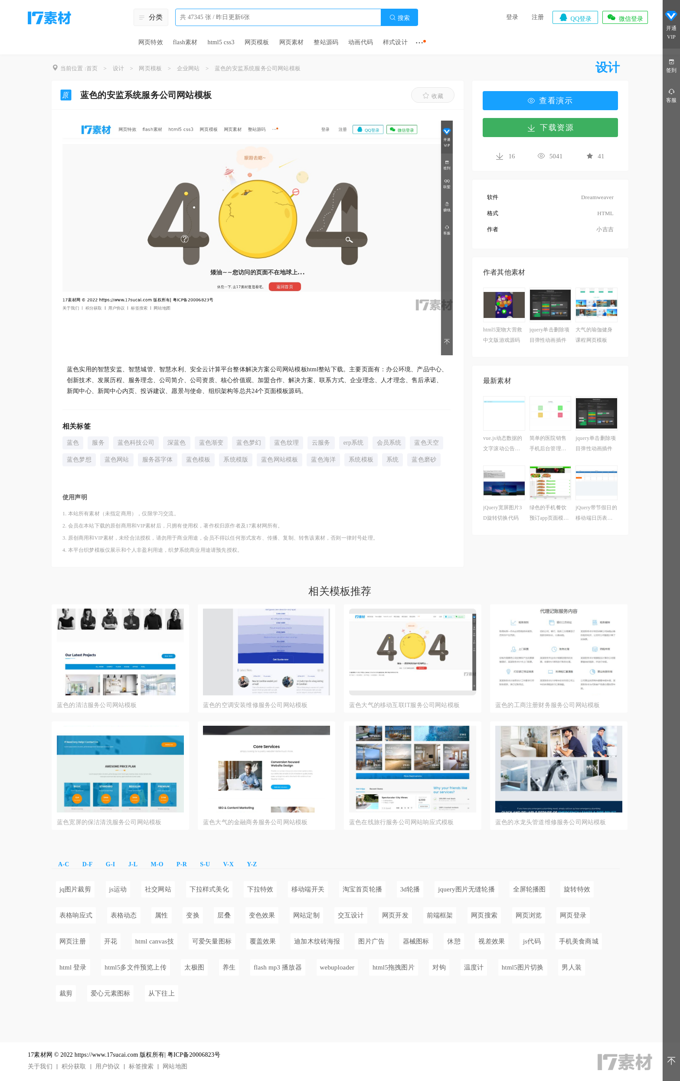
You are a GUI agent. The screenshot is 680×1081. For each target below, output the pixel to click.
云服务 (321, 442)
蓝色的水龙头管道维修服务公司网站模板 (550, 822)
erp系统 (353, 442)
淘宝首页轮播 (362, 889)
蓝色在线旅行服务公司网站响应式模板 (401, 822)
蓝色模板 (198, 459)
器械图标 (416, 941)
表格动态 (124, 915)
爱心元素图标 (110, 993)
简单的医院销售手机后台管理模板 (548, 444)
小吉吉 (605, 229)
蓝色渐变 (211, 442)
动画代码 (360, 42)
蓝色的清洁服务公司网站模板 (97, 705)
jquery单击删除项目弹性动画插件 (550, 335)
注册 (538, 17)
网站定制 (306, 915)
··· (419, 42)
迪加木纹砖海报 (317, 941)
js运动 (118, 889)
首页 (92, 68)
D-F (87, 864)
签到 (671, 65)
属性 (161, 915)
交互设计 (351, 915)
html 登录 (73, 967)
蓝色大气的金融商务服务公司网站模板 (255, 822)
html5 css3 (220, 42)
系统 (392, 459)
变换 (192, 915)
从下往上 (161, 993)
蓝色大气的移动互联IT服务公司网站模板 (404, 705)
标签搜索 (141, 1066)
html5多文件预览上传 (135, 967)
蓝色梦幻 (248, 442)
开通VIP (671, 25)
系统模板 (361, 459)
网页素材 (291, 42)
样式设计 (395, 42)
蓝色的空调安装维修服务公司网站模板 (255, 705)
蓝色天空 (426, 442)
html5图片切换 (523, 967)
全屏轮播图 (529, 889)
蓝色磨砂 (424, 459)
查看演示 (550, 100)
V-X (228, 864)
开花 (110, 941)
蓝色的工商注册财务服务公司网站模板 (547, 705)
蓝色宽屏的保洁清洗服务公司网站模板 (109, 822)
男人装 (572, 967)
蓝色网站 (117, 459)
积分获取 (74, 1066)
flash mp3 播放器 (278, 967)
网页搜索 (484, 915)
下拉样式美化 (209, 889)
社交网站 (158, 889)
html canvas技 (154, 941)
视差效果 (491, 941)
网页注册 (72, 941)
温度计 (474, 967)
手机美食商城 (578, 941)
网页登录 (573, 915)
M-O (156, 864)
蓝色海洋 (323, 459)
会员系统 (389, 442)
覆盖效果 (263, 941)
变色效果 (262, 915)
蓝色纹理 (286, 442)
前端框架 (440, 915)
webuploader (337, 967)
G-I (110, 864)
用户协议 (107, 1066)
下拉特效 (260, 889)
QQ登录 (575, 17)
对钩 (438, 967)
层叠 (223, 915)
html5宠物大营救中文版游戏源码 (502, 335)
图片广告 (371, 941)
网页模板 (257, 42)
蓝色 (73, 442)
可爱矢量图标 (212, 941)
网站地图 (175, 1066)
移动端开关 (307, 889)
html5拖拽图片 (394, 967)
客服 (671, 95)
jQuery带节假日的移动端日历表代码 (596, 513)
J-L (133, 864)
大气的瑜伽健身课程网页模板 (593, 335)
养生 (228, 967)
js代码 (532, 941)
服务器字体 (157, 459)
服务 (98, 442)
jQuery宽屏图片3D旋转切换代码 (502, 512)
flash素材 (185, 42)
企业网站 (188, 68)
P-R (182, 864)
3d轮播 (410, 889)
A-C (63, 864)
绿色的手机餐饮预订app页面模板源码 (549, 513)
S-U (205, 864)
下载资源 (550, 127)
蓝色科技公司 (136, 442)
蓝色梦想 (79, 459)
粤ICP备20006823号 (194, 1055)
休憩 (453, 941)
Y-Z (252, 864)
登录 (512, 17)
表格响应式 (75, 915)
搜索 (399, 17)
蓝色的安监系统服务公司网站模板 (258, 68)
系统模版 (235, 459)
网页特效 (150, 42)
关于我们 (40, 1066)
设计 (118, 68)
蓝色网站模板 (279, 459)
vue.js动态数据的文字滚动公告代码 (503, 444)
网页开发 (395, 915)
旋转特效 (577, 889)
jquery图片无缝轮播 (466, 889)
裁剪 (65, 993)
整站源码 (326, 42)
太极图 (194, 967)
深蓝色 (176, 442)
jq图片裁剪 (75, 889)
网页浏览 (529, 915)
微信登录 (625, 17)
